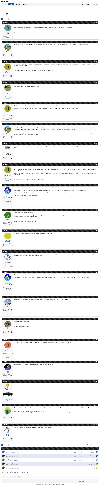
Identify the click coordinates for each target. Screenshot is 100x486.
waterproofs (16, 429)
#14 (96, 296)
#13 (96, 272)
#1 (96, 22)
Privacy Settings (81, 481)
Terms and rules (81, 480)
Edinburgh (10, 97)
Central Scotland (9, 313)
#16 (96, 339)
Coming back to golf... (10, 459)
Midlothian (10, 333)
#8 (96, 164)
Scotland (10, 224)
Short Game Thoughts (10, 463)
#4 (96, 82)
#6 (96, 124)
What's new (17, 4)
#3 (96, 61)
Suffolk (11, 439)
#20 (96, 424)
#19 (96, 405)
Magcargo (7, 452)
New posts (6, 6)
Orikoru (7, 456)
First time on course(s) (10, 451)
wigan (11, 158)
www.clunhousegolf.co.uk (28, 383)
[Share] (95, 22)
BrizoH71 (7, 460)
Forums (10, 4)
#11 (96, 230)
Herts (11, 245)
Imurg (94, 456)
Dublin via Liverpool (8, 355)
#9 (96, 185)
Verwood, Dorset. (9, 201)
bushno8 (3, 14)
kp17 (94, 460)
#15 (96, 318)
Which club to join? (9, 467)
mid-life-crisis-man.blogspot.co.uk (9, 204)
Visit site (7, 37)
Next (6, 18)
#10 (96, 209)
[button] (21, 4)
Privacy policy (87, 480)
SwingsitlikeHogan (91, 464)
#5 (96, 103)
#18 (96, 381)
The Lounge (16, 452)
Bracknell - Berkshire (8, 399)
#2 (96, 42)
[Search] (94, 4)
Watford (11, 76)
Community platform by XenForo (46, 484)
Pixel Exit (62, 484)
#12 (96, 251)
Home (5, 4)
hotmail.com (8, 267)
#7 (96, 143)
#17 (96, 361)
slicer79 (7, 468)
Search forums (12, 6)
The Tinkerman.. (9, 455)
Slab (94, 468)
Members (25, 4)
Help (91, 480)
